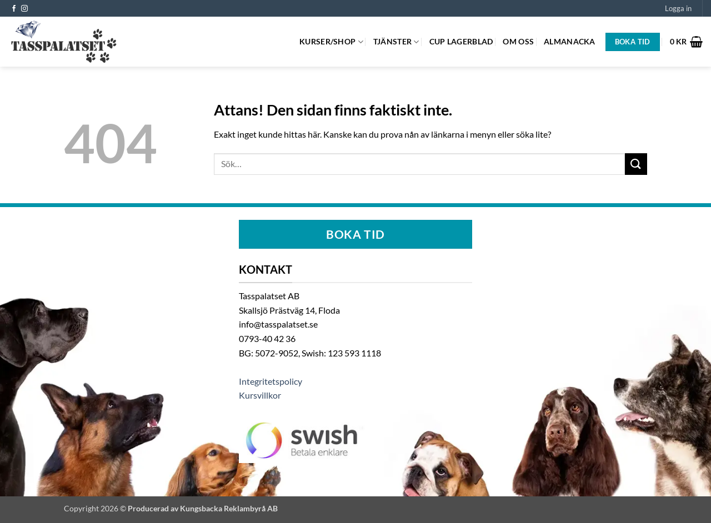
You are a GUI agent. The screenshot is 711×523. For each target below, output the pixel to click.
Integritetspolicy (270, 381)
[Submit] (636, 164)
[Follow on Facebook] (14, 9)
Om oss (518, 41)
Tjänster (396, 42)
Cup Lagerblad (461, 41)
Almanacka (569, 41)
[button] (678, 8)
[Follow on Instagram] (24, 9)
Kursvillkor (260, 395)
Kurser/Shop (331, 42)
